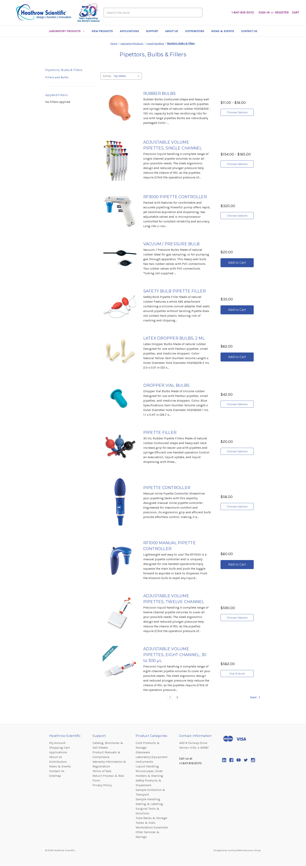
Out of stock (237, 673)
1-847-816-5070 (242, 12)
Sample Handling (148, 799)
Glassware (143, 752)
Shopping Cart (59, 747)
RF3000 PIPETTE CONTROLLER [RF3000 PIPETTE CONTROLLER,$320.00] (175, 196)
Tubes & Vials (145, 823)
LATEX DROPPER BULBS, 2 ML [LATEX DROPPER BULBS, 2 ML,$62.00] (174, 338)
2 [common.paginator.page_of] (177, 697)
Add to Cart (237, 262)
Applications (129, 31)
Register (282, 12)
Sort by (107, 76)
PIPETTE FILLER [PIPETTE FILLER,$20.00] (160, 432)
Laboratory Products (67, 31)
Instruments (144, 761)
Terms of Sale (102, 771)
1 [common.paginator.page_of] (170, 697)
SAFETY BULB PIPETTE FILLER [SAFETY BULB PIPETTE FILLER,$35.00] (174, 291)
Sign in (264, 12)
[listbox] (127, 76)
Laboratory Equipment (151, 757)
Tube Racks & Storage (151, 818)
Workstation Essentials (152, 827)
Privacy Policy (102, 785)
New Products (102, 31)
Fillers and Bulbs (56, 77)
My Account (57, 743)
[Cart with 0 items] (295, 12)
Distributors (194, 31)
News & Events (222, 31)
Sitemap (55, 776)
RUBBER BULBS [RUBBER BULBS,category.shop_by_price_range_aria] (159, 93)
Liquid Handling (147, 766)
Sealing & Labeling (149, 804)
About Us (171, 31)
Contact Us (249, 31)
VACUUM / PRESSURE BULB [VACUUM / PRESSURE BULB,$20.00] (171, 244)
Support (152, 31)
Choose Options (237, 112)
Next (255, 697)
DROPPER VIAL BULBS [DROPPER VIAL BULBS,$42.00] (166, 385)
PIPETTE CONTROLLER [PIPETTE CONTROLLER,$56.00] (166, 487)
